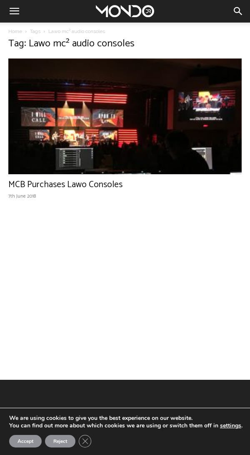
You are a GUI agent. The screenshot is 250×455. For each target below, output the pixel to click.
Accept (25, 441)
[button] (14, 11)
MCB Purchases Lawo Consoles (65, 185)
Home (15, 31)
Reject (60, 441)
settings (230, 426)
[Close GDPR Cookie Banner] (85, 441)
